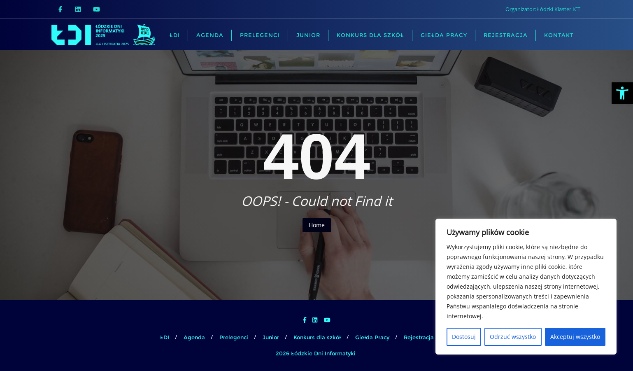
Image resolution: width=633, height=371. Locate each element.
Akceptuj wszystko (575, 337)
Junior (271, 337)
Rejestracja (419, 337)
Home (317, 225)
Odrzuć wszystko (513, 337)
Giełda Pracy (372, 337)
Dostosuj (464, 337)
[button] (622, 93)
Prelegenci (233, 337)
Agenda (194, 337)
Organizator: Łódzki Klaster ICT (542, 9)
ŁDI (164, 337)
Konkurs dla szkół (317, 337)
